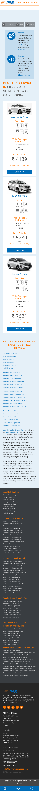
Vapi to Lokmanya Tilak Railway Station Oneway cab (18, 659)
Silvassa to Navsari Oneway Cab (12, 526)
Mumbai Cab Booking (9, 356)
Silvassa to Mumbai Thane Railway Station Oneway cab (19, 668)
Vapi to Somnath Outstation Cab (12, 593)
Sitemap (5, 733)
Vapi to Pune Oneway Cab (10, 645)
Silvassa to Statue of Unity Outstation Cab (15, 400)
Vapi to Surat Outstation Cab (11, 582)
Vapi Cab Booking (8, 359)
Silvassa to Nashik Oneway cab (12, 537)
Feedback (6, 725)
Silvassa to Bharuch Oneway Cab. (13, 384)
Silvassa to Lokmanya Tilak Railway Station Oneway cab (19, 653)
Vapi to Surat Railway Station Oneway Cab (15, 657)
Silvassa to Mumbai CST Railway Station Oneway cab (18, 664)
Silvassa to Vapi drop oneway (11, 650)
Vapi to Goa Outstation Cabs (11, 577)
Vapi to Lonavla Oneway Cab (11, 642)
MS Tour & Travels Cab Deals (11, 736)
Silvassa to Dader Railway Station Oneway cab (16, 662)
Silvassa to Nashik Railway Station (13, 673)
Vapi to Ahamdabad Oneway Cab (13, 631)
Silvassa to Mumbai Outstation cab (13, 570)
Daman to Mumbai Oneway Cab (12, 544)
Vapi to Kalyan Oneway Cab (11, 638)
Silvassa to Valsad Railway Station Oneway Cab (16, 675)
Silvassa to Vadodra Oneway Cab (13, 387)
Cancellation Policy (8, 723)
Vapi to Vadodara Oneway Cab (12, 629)
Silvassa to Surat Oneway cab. (11, 528)
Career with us (7, 742)
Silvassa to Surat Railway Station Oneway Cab (16, 655)
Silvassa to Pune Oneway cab (11, 372)
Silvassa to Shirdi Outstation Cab (12, 392)
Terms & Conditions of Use (11, 720)
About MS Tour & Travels (10, 716)
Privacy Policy (7, 718)
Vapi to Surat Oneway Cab (10, 521)
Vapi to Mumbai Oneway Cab (11, 636)
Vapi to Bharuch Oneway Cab (11, 553)
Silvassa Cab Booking (9, 365)
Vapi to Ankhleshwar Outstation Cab (13, 584)
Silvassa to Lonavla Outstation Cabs (13, 395)
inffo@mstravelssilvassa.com (15, 769)
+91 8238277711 (10, 762)
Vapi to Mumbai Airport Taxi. (11, 423)
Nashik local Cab (8, 368)
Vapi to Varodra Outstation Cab (12, 588)
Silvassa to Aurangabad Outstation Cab (14, 406)
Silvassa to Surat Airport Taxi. (11, 414)
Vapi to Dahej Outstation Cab (11, 586)
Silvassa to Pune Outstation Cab (12, 403)
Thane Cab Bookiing (9, 508)
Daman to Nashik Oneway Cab (12, 551)
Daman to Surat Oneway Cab (11, 548)
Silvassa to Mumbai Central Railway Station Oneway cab (19, 666)
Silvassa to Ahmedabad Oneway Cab (14, 535)
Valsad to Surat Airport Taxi (11, 617)
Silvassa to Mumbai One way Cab (12, 375)
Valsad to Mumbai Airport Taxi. (12, 615)
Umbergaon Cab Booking (10, 353)
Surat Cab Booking (8, 362)
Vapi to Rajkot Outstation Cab (11, 591)
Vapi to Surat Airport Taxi (10, 420)
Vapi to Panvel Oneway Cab (11, 640)
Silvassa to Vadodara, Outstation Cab (14, 398)
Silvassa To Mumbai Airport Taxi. (12, 411)
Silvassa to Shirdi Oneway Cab (12, 378)
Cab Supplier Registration (10, 740)
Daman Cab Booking (9, 497)
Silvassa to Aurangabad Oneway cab (14, 381)
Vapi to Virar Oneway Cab (10, 633)
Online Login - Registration (11, 738)
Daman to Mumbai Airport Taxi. (12, 610)
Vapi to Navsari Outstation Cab (12, 579)
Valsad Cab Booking (9, 511)
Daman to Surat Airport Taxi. (11, 612)
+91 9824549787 (10, 765)
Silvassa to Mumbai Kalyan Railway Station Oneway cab (19, 671)
